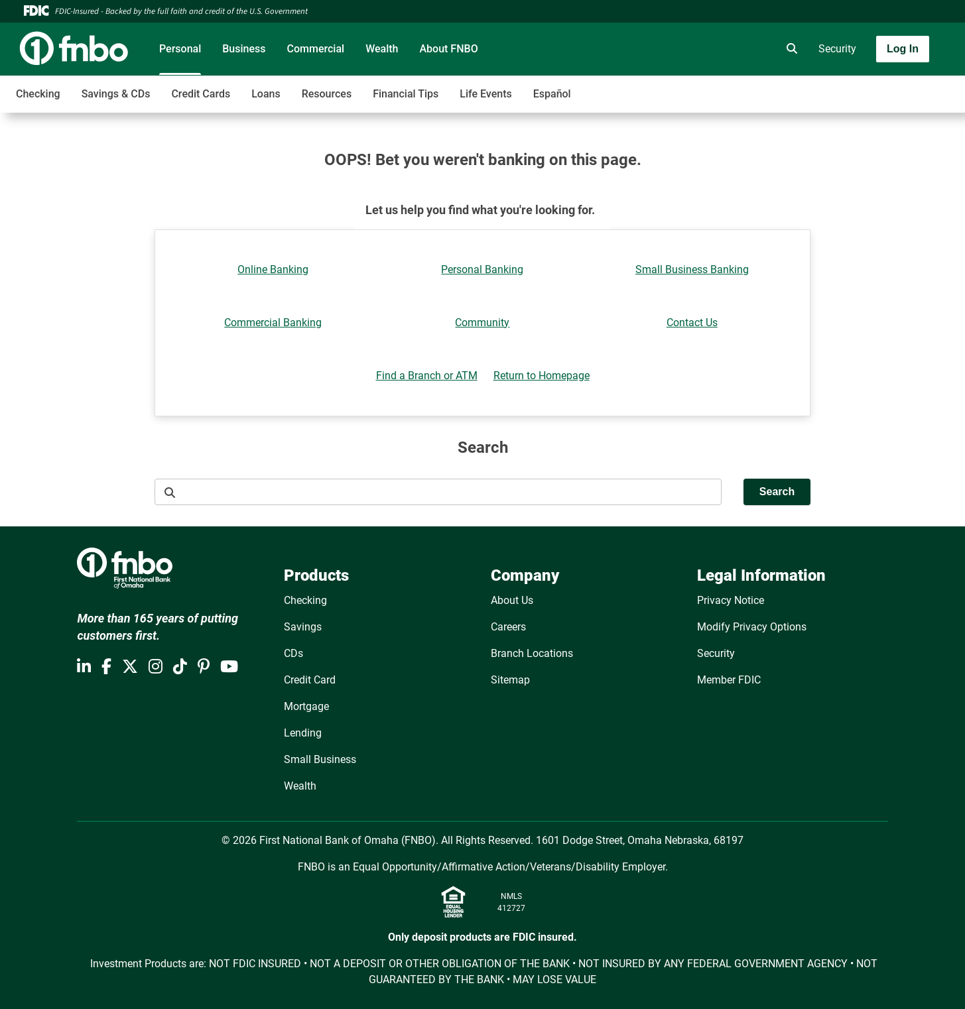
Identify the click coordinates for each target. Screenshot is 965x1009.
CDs (293, 653)
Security (837, 48)
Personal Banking (482, 269)
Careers (508, 627)
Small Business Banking (692, 269)
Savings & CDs (116, 94)
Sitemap (510, 680)
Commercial (316, 48)
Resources (327, 94)
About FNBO (448, 48)
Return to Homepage (541, 375)
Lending (303, 733)
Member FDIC (729, 680)
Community (482, 322)
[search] (789, 49)
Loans (265, 94)
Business (243, 48)
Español (552, 94)
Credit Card (310, 680)
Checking (38, 94)
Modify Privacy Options (751, 627)
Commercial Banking (273, 322)
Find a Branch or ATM (427, 375)
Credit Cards (200, 94)
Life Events (485, 94)
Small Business (320, 759)
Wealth (381, 48)
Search (777, 491)
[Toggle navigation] (860, 87)
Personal (180, 48)
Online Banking (272, 269)
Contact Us (692, 322)
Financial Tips (405, 94)
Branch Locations (532, 653)
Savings (303, 627)
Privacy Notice (730, 600)
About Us (512, 600)
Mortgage (306, 706)
